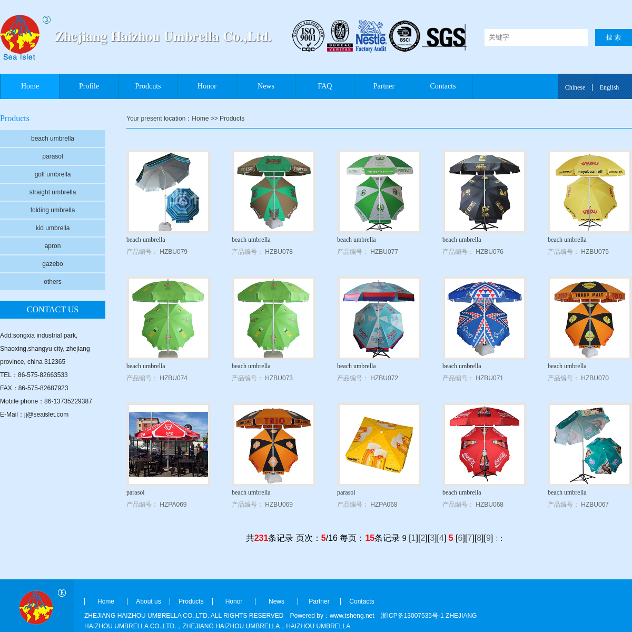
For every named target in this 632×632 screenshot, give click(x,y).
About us (148, 601)
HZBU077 (384, 251)
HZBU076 (489, 251)
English (609, 87)
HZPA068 (383, 504)
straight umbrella (52, 192)
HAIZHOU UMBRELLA (318, 626)
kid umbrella (53, 228)
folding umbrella (53, 210)
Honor (206, 86)
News (266, 86)
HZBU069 (279, 504)
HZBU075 (595, 251)
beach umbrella (52, 138)
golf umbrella (53, 174)
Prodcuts (148, 86)
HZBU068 (489, 504)
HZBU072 (384, 378)
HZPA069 (173, 504)
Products (191, 601)
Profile (89, 86)
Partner (383, 86)
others (52, 281)
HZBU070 (595, 378)
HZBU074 (173, 378)
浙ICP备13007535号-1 (412, 615)
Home (30, 86)
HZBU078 (279, 251)
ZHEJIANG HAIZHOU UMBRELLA (231, 626)
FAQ (325, 86)
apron (53, 246)
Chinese (575, 87)
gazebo (52, 264)
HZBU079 (173, 251)
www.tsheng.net (352, 615)
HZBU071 (489, 378)
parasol (52, 156)
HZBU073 (279, 378)
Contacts (443, 86)
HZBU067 (595, 504)
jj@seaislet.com (46, 414)
